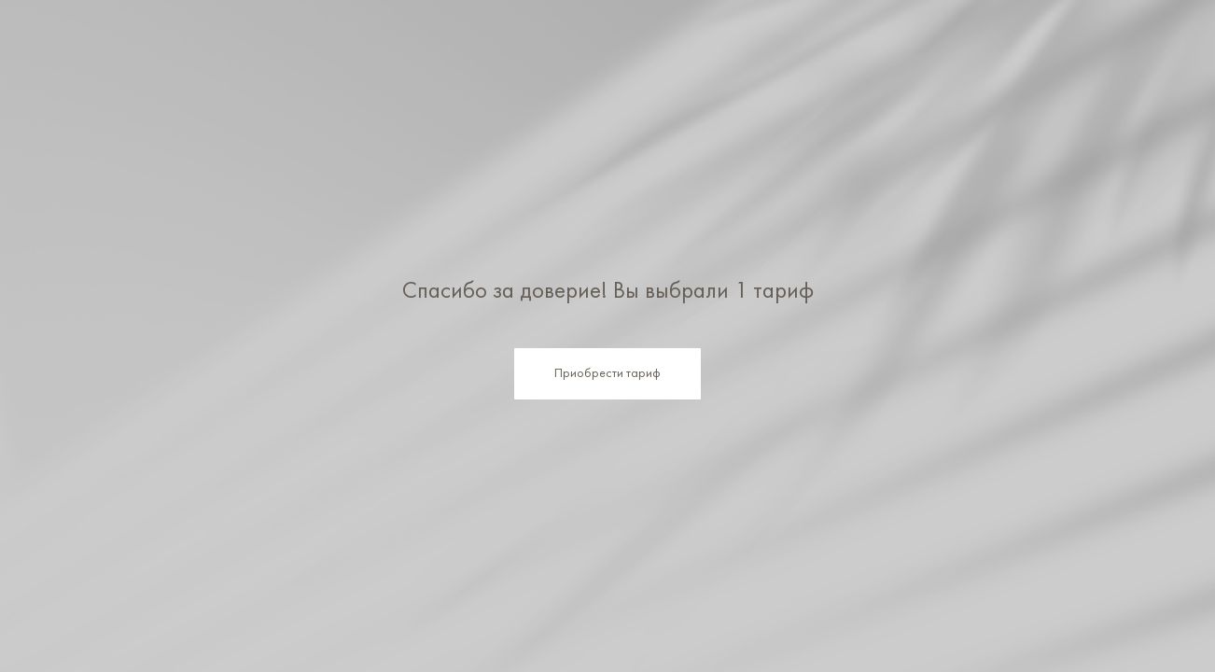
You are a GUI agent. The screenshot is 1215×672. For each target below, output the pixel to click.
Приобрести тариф (607, 374)
